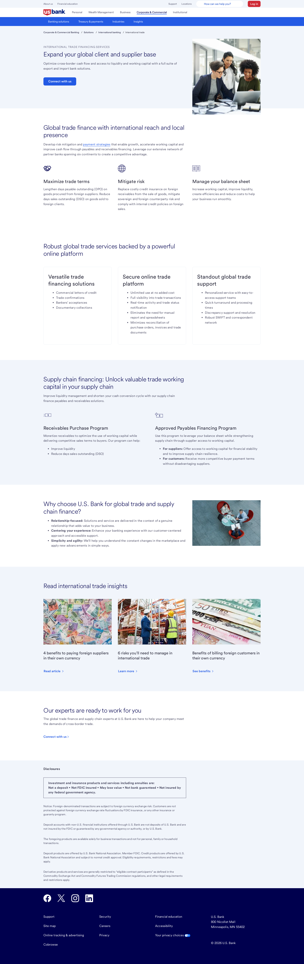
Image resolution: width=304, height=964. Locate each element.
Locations (186, 4)
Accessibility (164, 926)
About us (48, 4)
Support (172, 4)
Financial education (67, 4)
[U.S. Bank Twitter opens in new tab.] (61, 898)
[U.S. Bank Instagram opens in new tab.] (75, 898)
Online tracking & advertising (63, 935)
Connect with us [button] (59, 81)
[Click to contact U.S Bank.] (56, 737)
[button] (254, 4)
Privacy (104, 935)
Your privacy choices (172, 935)
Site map (49, 926)
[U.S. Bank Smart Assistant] (219, 4)
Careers (104, 926)
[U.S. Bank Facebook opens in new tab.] (47, 898)
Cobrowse (50, 944)
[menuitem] (54, 12)
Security (105, 916)
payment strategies (96, 144)
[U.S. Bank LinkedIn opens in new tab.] (89, 898)
